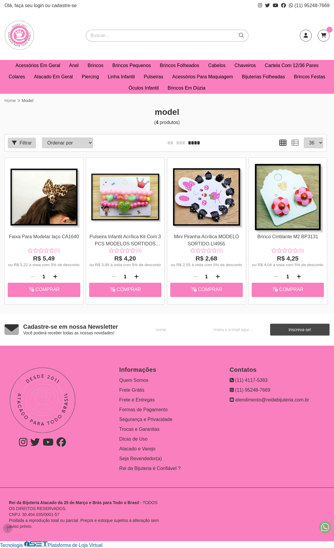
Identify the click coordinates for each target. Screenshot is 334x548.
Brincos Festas (309, 76)
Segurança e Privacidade (145, 419)
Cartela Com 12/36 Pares (292, 65)
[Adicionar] (55, 277)
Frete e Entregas (137, 399)
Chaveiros (245, 65)
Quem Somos (133, 380)
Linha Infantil (121, 76)
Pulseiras (153, 76)
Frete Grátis (131, 390)
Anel (74, 65)
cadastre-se (64, 5)
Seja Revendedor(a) (140, 458)
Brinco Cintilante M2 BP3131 (287, 236)
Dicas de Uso (133, 438)
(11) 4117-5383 (249, 380)
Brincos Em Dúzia (186, 87)
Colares (17, 76)
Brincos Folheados (179, 65)
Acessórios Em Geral (37, 65)
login (39, 5)
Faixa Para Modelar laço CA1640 (44, 236)
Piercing (90, 76)
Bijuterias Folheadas (263, 76)
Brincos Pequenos (131, 65)
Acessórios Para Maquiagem (202, 76)
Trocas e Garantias (139, 429)
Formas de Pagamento (143, 409)
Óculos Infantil (144, 87)
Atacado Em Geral (53, 76)
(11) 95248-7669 (309, 5)
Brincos (95, 65)
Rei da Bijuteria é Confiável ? (149, 468)
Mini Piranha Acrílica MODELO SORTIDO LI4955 (206, 240)
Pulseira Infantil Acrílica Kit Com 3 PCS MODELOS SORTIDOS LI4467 (125, 241)
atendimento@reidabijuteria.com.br (269, 399)
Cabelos (217, 65)
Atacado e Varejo (137, 448)
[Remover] (33, 277)
